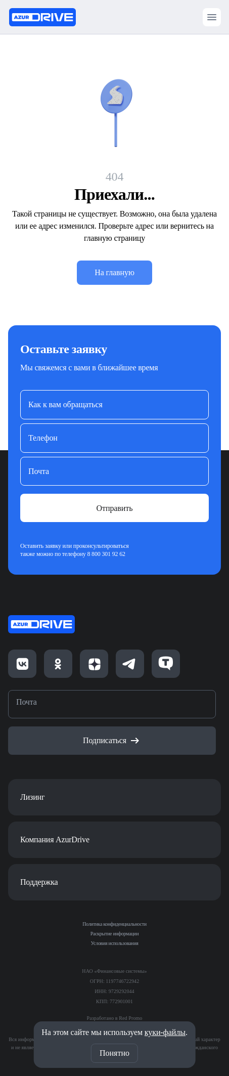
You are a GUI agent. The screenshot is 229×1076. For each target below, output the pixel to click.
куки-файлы (165, 1032)
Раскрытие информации (114, 933)
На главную (114, 272)
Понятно (114, 1053)
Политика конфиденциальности (114, 924)
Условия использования (115, 943)
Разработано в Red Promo (115, 1018)
